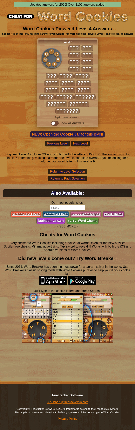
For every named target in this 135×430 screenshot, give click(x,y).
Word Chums (82, 220)
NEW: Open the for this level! (67, 134)
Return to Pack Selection (67, 178)
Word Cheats (113, 214)
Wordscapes (85, 214)
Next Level (80, 143)
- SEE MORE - (67, 226)
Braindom (51, 220)
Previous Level (57, 143)
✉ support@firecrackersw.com (67, 402)
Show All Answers (67, 123)
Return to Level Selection (67, 171)
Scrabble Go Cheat (26, 214)
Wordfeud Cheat (56, 214)
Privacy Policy (67, 418)
